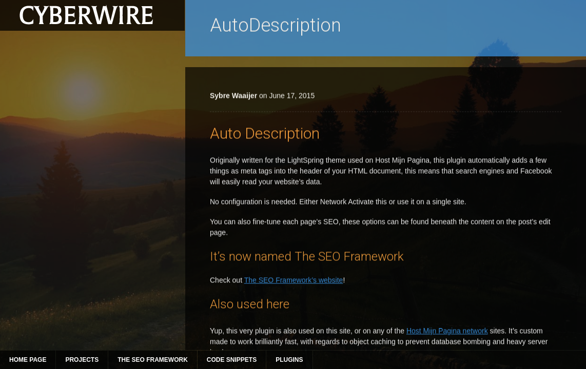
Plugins (289, 359)
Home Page (27, 359)
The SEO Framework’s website (293, 333)
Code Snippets (232, 359)
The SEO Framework (153, 359)
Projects (82, 359)
